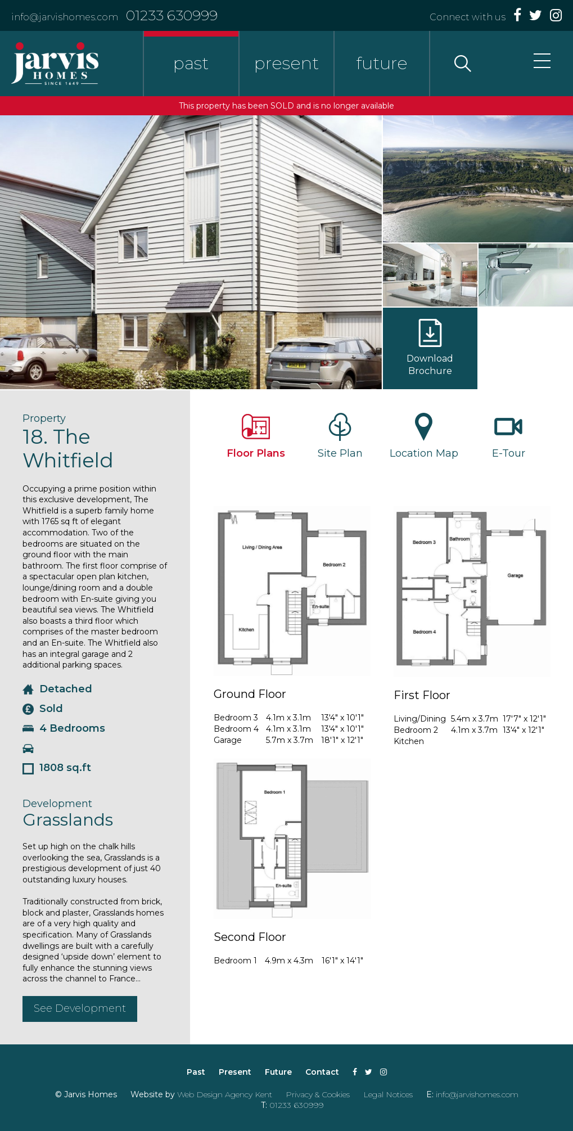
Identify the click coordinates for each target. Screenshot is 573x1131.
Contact (322, 1072)
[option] (191, 252)
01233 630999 (172, 15)
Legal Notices (388, 1094)
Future (278, 1072)
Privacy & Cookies (318, 1094)
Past (196, 1072)
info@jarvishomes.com (64, 17)
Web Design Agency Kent (224, 1094)
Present (235, 1072)
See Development (80, 1008)
